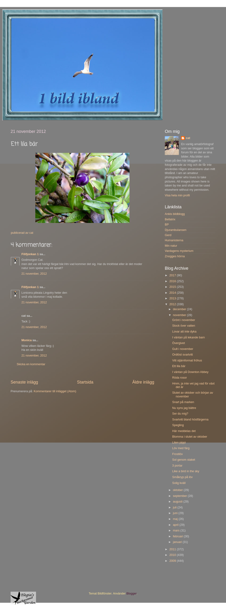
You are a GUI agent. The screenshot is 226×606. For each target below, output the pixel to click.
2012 (173, 304)
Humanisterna (174, 240)
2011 (173, 549)
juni (175, 513)
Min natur (171, 245)
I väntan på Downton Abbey (190, 372)
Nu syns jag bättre (184, 408)
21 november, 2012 (34, 273)
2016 (173, 281)
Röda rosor (179, 377)
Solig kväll (179, 483)
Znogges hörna (175, 256)
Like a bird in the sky (185, 471)
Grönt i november (183, 320)
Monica (26, 340)
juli (175, 507)
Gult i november (182, 349)
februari (178, 536)
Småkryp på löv (182, 477)
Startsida (85, 382)
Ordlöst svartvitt (182, 354)
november (180, 315)
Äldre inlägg (143, 382)
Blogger (131, 593)
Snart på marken (183, 402)
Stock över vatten (183, 325)
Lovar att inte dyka (184, 331)
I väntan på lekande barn (188, 337)
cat (188, 138)
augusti (178, 501)
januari (178, 542)
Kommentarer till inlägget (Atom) (55, 391)
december (180, 309)
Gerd (168, 235)
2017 (173, 275)
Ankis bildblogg (175, 214)
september (180, 496)
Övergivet (178, 343)
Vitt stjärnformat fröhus (187, 360)
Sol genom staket (183, 459)
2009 (173, 560)
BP (167, 224)
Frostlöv (177, 454)
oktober (178, 490)
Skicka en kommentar (31, 364)
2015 (173, 287)
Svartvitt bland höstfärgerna (190, 419)
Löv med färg (181, 448)
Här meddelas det (183, 431)
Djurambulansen (175, 230)
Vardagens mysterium (179, 251)
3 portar (177, 465)
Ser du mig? (180, 413)
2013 (173, 298)
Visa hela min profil (177, 195)
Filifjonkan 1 (30, 254)
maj (176, 519)
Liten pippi (179, 442)
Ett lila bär (178, 366)
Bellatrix (170, 219)
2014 (173, 292)
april (176, 525)
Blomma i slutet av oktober (189, 436)
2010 (173, 555)
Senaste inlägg (24, 382)
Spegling (178, 425)
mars (176, 530)
